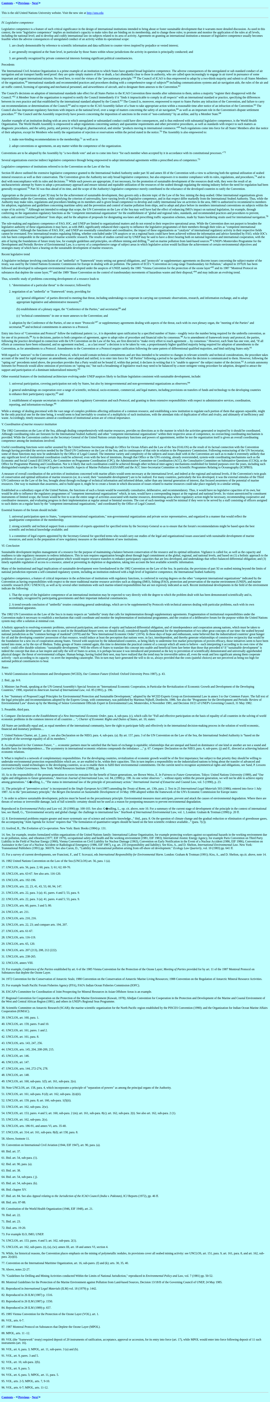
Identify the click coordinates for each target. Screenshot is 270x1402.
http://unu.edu (95, 12)
